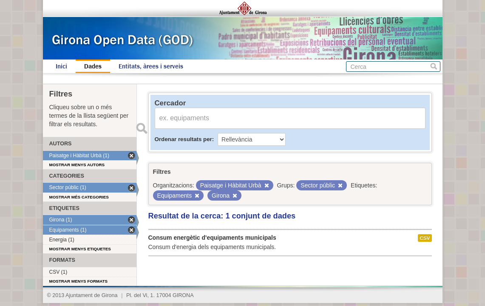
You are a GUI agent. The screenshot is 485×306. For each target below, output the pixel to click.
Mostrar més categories (79, 197)
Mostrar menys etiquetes (80, 248)
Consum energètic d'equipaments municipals (212, 237)
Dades (93, 66)
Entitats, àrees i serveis (151, 66)
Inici (61, 66)
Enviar (142, 128)
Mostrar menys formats (78, 281)
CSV (425, 238)
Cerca (433, 66)
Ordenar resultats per (183, 139)
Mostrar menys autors (77, 164)
